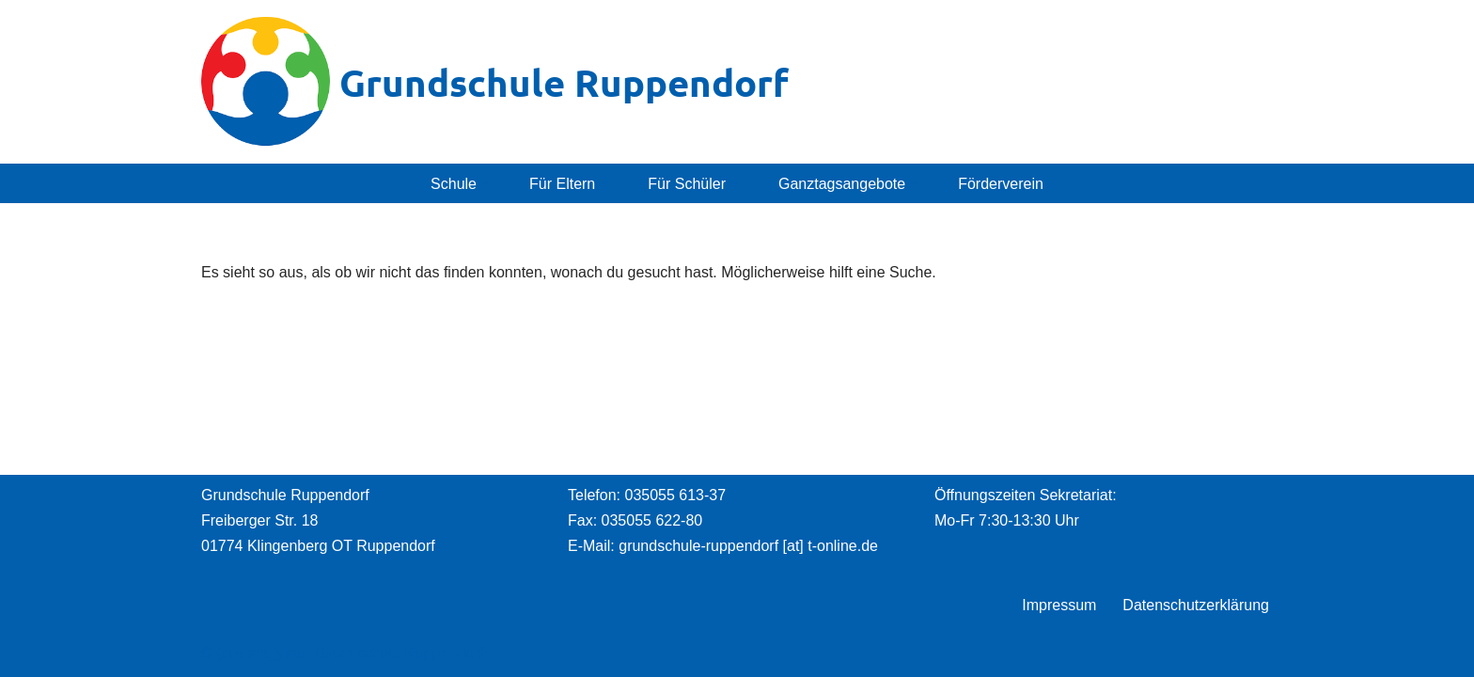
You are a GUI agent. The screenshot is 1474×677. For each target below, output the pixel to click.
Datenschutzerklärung (1195, 605)
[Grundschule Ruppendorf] (495, 82)
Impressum (1059, 605)
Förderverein (1000, 184)
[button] (485, 183)
